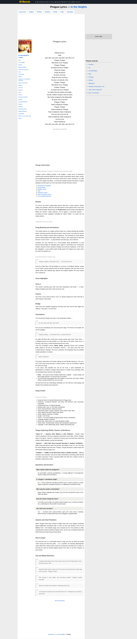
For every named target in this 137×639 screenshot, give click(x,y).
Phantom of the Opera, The (96, 86)
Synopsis (70, 12)
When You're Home (22, 83)
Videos (31, 12)
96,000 (20, 76)
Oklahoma (91, 83)
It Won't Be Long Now (23, 69)
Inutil (19, 72)
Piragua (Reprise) (22, 111)
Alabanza (20, 106)
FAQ (39, 191)
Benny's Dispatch (22, 67)
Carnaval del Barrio (22, 101)
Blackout (20, 90)
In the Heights (79, 7)
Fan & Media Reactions (44, 196)
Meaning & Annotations (44, 185)
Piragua (20, 85)
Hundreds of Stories (23, 97)
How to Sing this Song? (44, 194)
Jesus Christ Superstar (95, 89)
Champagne (21, 113)
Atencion (20, 104)
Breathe (20, 65)
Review (47, 12)
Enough (20, 99)
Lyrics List (22, 12)
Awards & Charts (42, 192)
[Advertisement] (51, 27)
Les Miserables (93, 70)
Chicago (91, 77)
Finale (19, 118)
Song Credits (41, 187)
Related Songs (42, 189)
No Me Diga (21, 74)
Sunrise (20, 94)
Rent (90, 74)
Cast (62, 12)
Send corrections (60, 600)
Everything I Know (22, 109)
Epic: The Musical (94, 93)
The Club (20, 87)
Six (89, 67)
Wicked (91, 80)
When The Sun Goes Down (24, 116)
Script (55, 12)
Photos (39, 12)
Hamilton (91, 64)
